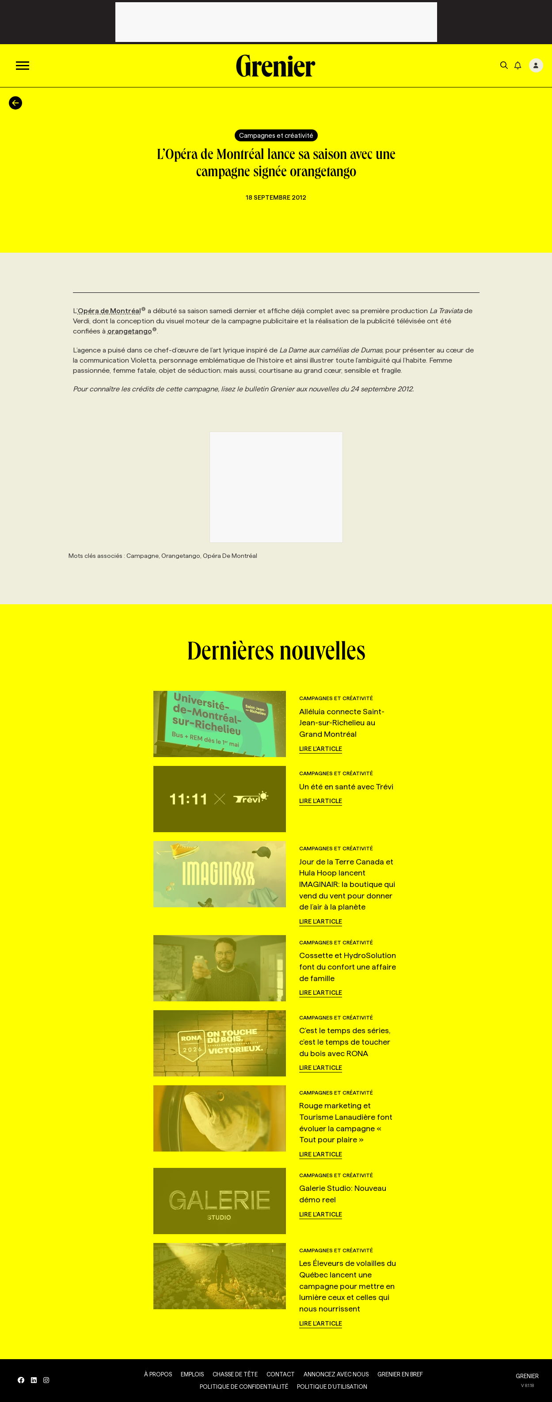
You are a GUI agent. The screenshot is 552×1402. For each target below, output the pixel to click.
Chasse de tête (235, 1374)
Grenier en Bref (400, 1374)
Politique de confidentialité (244, 1386)
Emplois (192, 1374)
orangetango (132, 331)
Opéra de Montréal (112, 311)
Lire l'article (320, 748)
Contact (280, 1374)
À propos (158, 1374)
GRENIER (527, 1376)
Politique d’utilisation (332, 1386)
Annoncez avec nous (336, 1374)
